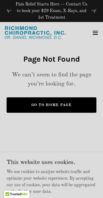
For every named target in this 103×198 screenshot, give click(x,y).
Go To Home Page (51, 105)
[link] (35, 32)
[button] (95, 32)
